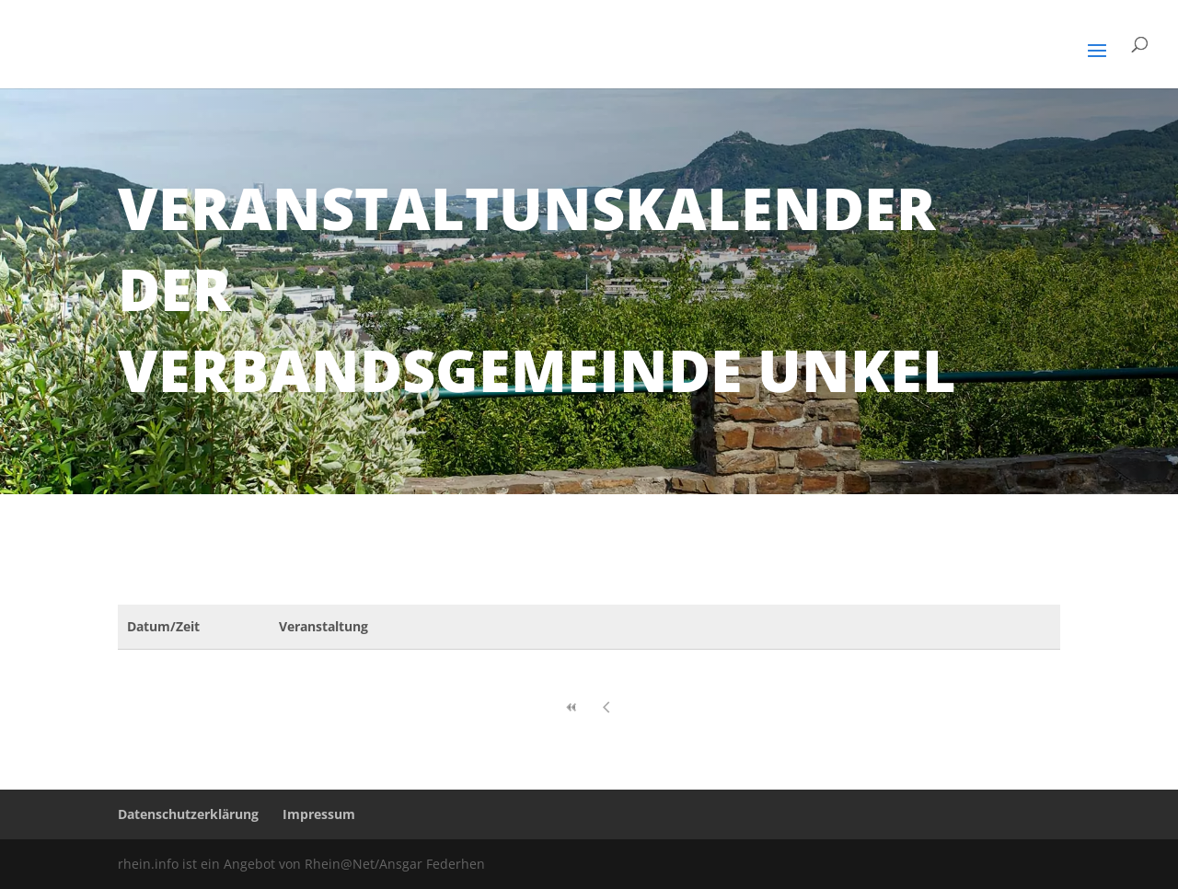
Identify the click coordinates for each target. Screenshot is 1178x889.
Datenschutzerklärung (188, 814)
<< (571, 707)
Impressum (319, 814)
